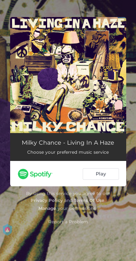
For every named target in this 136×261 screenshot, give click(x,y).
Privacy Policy (46, 200)
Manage (47, 208)
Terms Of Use (89, 200)
